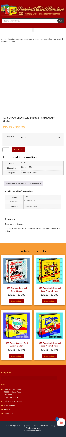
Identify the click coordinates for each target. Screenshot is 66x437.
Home (3, 39)
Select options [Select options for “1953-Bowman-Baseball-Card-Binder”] (16, 301)
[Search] (61, 20)
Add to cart (18, 149)
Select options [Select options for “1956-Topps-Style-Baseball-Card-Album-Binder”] (49, 301)
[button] (33, 30)
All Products (11, 39)
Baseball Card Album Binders (27, 39)
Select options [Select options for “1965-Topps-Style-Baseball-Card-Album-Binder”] (49, 356)
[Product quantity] (5, 149)
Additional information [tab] (16, 183)
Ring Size (10, 137)
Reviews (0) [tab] (35, 183)
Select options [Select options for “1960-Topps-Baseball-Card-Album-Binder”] (16, 356)
